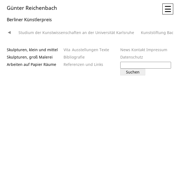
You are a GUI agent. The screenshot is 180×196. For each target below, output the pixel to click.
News (125, 49)
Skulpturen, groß (22, 57)
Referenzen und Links (83, 64)
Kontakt (138, 49)
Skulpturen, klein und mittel (32, 49)
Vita (67, 49)
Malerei (46, 57)
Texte (104, 49)
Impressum (156, 49)
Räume (49, 64)
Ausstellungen (85, 49)
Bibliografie (74, 57)
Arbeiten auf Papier (24, 64)
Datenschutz (131, 57)
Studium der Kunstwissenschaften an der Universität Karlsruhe (76, 32)
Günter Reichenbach (32, 7)
